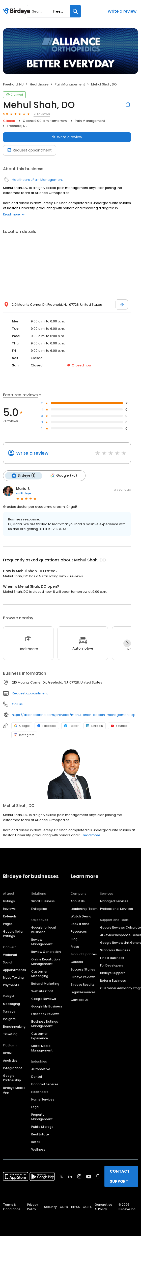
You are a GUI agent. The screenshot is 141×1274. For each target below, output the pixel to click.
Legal (35, 1107)
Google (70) (63, 475)
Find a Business (112, 958)
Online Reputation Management (45, 961)
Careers (77, 962)
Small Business (43, 901)
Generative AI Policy (103, 1206)
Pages (8, 924)
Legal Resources (83, 992)
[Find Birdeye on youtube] (88, 1176)
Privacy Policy (32, 1206)
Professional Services (116, 909)
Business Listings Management (44, 1023)
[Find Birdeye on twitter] (61, 1176)
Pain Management (69, 84)
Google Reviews (43, 999)
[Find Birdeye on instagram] (79, 1176)
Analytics (10, 1060)
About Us (78, 901)
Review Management (42, 941)
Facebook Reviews (45, 1014)
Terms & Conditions (11, 1206)
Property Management (42, 1116)
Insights (9, 1019)
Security (50, 1207)
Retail (35, 1142)
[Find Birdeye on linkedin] (70, 1176)
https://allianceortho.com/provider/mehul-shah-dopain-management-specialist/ (75, 714)
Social (7, 962)
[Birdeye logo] (17, 11)
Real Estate (40, 1134)
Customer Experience (39, 1035)
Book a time (80, 924)
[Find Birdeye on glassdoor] (97, 1176)
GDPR (64, 1207)
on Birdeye (23, 493)
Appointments (14, 970)
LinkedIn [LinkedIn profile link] (94, 726)
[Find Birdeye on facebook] (52, 1176)
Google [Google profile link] (22, 726)
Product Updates (84, 954)
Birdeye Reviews (83, 977)
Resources (79, 931)
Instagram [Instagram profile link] (24, 735)
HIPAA (75, 1207)
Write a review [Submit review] (67, 137)
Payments (11, 985)
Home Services (42, 1099)
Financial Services (45, 1084)
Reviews (9, 909)
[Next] (127, 643)
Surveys (9, 1011)
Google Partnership (12, 1077)
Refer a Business (113, 980)
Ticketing (10, 1034)
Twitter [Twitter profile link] (71, 726)
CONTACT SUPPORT (120, 1176)
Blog (74, 939)
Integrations (12, 1068)
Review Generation (46, 952)
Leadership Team (84, 909)
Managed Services (114, 901)
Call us (17, 704)
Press (75, 946)
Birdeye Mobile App (14, 1090)
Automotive (40, 1069)
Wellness (38, 1149)
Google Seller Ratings (13, 933)
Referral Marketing (45, 983)
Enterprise (39, 909)
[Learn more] (70, 773)
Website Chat (42, 991)
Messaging (11, 1004)
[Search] (75, 11)
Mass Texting (13, 977)
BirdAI (7, 1053)
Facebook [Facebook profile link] (46, 726)
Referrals (10, 916)
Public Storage (42, 1127)
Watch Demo (81, 916)
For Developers (111, 965)
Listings (9, 901)
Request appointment (30, 693)
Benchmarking (14, 1026)
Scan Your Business (115, 950)
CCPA (87, 1207)
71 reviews (42, 114)
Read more (14, 214)
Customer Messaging (39, 973)
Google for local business (43, 929)
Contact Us (80, 1000)
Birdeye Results (83, 984)
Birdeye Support (112, 973)
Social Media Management (42, 1048)
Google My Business (47, 1006)
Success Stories (83, 969)
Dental (36, 1076)
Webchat (10, 955)
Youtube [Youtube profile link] (119, 726)
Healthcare (39, 84)
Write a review (122, 11)
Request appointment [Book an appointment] (29, 150)
